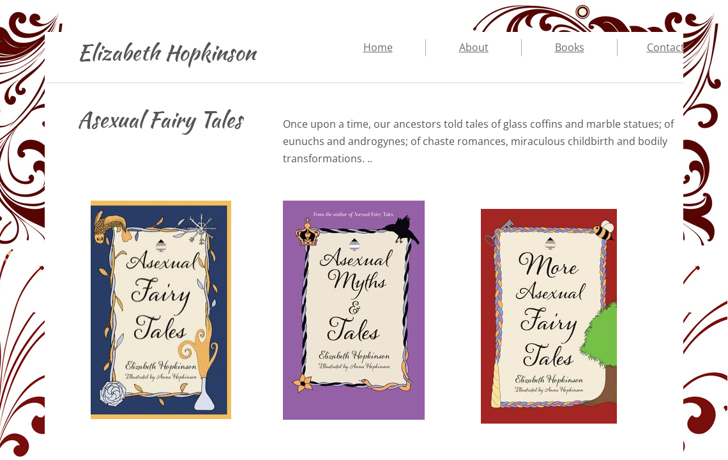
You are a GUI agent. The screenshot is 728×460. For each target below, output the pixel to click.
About (474, 47)
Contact (666, 47)
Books (569, 47)
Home (378, 47)
